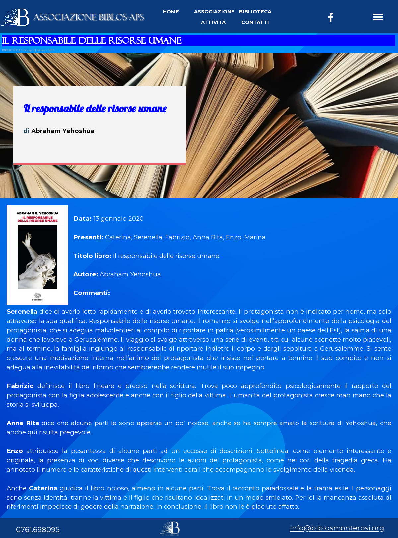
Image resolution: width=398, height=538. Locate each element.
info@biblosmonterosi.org (337, 527)
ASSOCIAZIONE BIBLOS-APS (88, 17)
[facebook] (330, 17)
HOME (171, 12)
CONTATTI (255, 22)
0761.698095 (37, 529)
